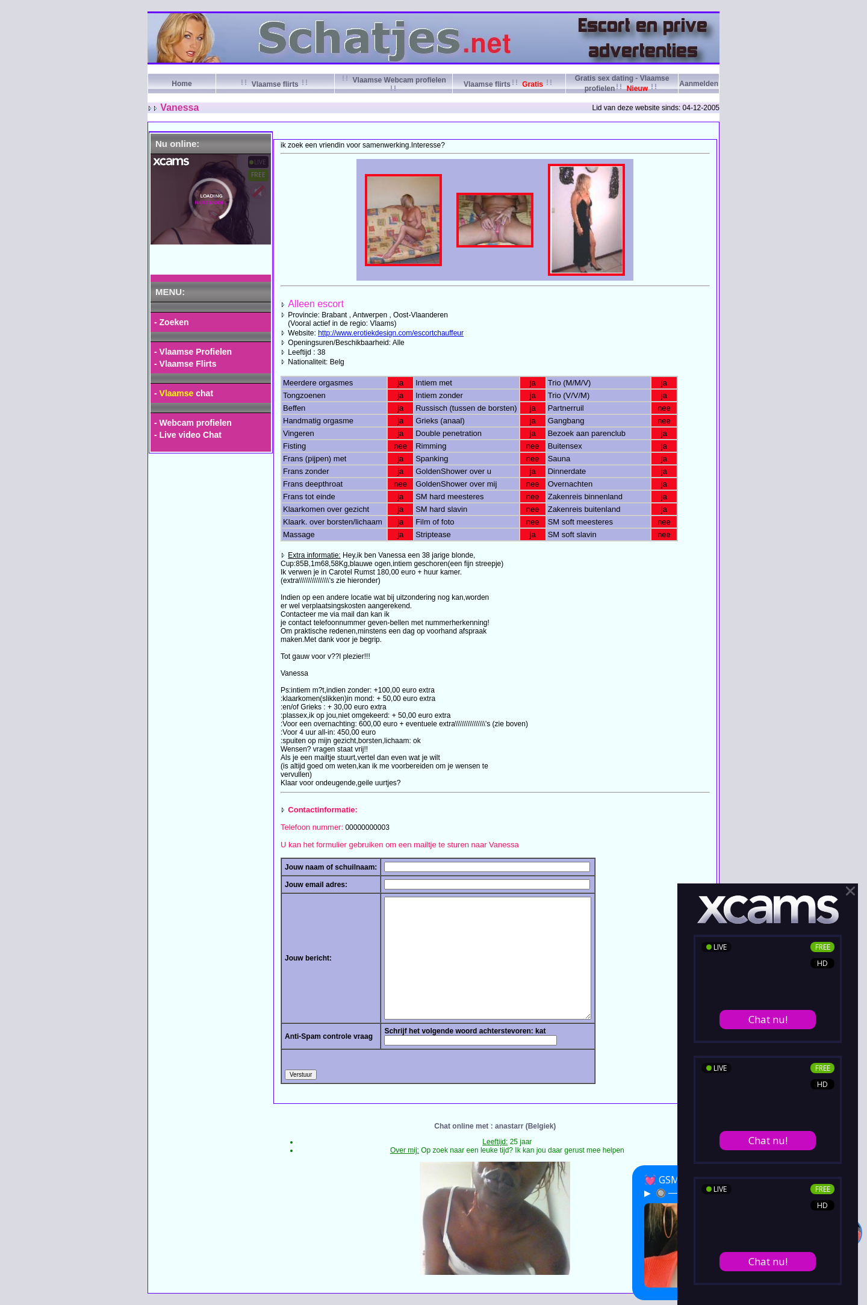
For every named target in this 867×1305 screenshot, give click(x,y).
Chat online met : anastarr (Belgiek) (495, 1126)
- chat (183, 393)
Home (181, 83)
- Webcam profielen (193, 423)
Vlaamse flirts (275, 84)
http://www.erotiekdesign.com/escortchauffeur (391, 333)
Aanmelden (698, 83)
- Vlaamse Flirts (185, 364)
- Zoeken (171, 322)
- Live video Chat (188, 435)
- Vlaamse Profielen (193, 352)
